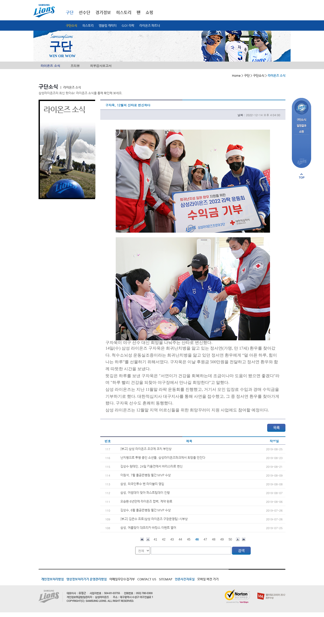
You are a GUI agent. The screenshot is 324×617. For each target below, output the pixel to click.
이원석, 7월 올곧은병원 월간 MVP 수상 (145, 475)
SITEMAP (165, 579)
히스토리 (88, 25)
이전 (148, 539)
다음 (238, 539)
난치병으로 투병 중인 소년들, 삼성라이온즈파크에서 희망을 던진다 (162, 457)
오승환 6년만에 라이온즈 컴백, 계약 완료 (146, 501)
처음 (142, 539)
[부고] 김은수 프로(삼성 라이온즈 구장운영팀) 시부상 (154, 519)
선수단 (84, 12)
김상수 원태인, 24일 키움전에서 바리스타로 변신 (151, 466)
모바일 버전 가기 (208, 579)
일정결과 (301, 126)
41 (155, 539)
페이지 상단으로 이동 (301, 176)
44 (180, 539)
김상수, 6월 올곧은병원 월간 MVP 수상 (145, 510)
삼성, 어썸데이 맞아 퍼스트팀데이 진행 (145, 492)
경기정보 (103, 12)
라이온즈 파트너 (149, 25)
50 (230, 539)
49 (222, 539)
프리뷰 (75, 65)
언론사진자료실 (185, 579)
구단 (70, 12)
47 (205, 539)
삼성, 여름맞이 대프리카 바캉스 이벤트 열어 (148, 527)
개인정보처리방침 (52, 579)
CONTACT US (146, 579)
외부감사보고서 (101, 65)
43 (172, 539)
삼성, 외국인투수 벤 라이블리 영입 (142, 484)
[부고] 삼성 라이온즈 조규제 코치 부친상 (146, 449)
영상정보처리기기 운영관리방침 (86, 579)
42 (163, 539)
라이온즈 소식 (50, 65)
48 (213, 539)
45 (188, 539)
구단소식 (71, 25)
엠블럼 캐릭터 (107, 25)
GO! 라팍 (128, 25)
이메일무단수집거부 (122, 579)
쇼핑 (149, 12)
